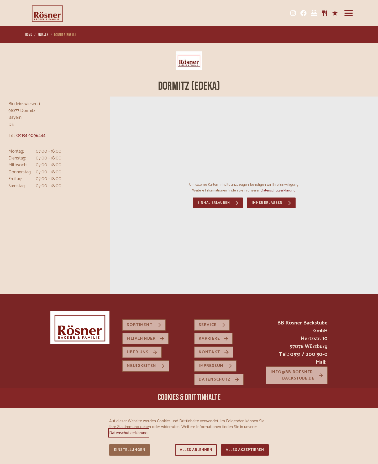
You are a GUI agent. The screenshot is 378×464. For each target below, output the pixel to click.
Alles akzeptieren (245, 450)
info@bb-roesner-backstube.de (292, 375)
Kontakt (209, 352)
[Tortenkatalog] (314, 13)
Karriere (209, 338)
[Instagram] (293, 13)
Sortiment (139, 324)
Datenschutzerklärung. (278, 190)
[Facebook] (303, 13)
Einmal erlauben (213, 203)
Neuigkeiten (141, 365)
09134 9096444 (30, 136)
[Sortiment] (324, 13)
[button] (348, 13)
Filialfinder (141, 338)
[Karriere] (335, 13)
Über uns (137, 352)
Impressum (211, 365)
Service (208, 324)
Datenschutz (214, 379)
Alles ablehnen (196, 450)
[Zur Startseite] (47, 13)
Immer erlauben (267, 203)
